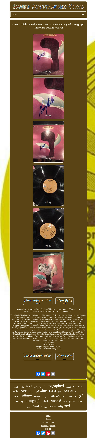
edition (37, 396)
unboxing (19, 401)
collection (37, 387)
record (56, 400)
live (76, 391)
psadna (41, 390)
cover (65, 402)
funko (37, 406)
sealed (81, 392)
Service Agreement (48, 426)
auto (80, 401)
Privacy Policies (48, 422)
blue (45, 407)
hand (29, 386)
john (59, 391)
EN (46, 429)
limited (52, 391)
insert (16, 396)
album (27, 395)
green (45, 397)
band (16, 387)
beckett (68, 390)
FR (50, 429)
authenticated (57, 396)
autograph (33, 401)
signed (64, 405)
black (45, 401)
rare (24, 390)
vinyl (79, 395)
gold (28, 407)
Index (48, 416)
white (15, 391)
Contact (48, 419)
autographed (54, 386)
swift (22, 387)
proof (72, 401)
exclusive (78, 386)
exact (68, 387)
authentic (31, 392)
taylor (52, 406)
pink (70, 397)
